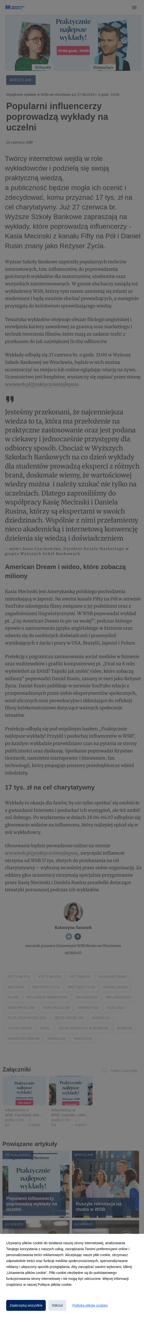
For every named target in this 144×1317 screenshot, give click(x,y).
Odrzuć (57, 1305)
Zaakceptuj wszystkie (26, 1305)
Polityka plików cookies (90, 1305)
